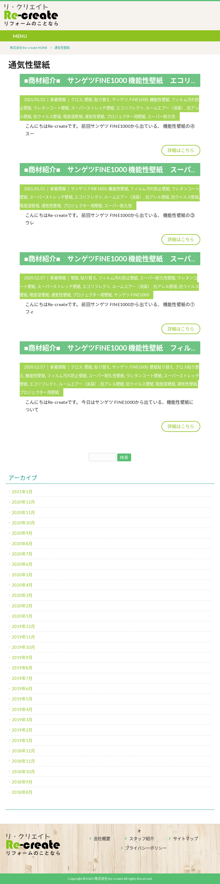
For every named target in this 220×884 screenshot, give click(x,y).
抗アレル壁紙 (157, 197)
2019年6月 (22, 688)
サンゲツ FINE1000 (131, 294)
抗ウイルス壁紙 (47, 116)
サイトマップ (185, 838)
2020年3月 (22, 595)
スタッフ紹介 (141, 838)
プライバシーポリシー (146, 847)
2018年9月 (22, 781)
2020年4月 (22, 584)
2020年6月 (22, 564)
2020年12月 (23, 501)
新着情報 (58, 99)
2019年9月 (22, 657)
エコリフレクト (130, 108)
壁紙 (88, 99)
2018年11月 (23, 760)
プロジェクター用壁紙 (126, 116)
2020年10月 (23, 522)
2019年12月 (23, 626)
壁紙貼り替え (162, 367)
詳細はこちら (181, 150)
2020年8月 (22, 543)
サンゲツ (120, 99)
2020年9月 (22, 532)
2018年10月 (23, 771)
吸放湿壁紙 (73, 116)
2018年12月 (23, 750)
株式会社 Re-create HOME (28, 47)
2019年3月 (22, 719)
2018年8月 (22, 792)
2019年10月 (23, 647)
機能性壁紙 (159, 99)
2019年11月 (23, 636)
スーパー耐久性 (161, 116)
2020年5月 (22, 574)
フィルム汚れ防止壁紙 (150, 188)
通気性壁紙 (94, 116)
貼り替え (102, 99)
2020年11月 (23, 512)
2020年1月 (22, 615)
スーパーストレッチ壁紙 (92, 108)
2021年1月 (22, 491)
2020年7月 (22, 553)
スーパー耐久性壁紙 (158, 278)
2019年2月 (22, 729)
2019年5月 (22, 698)
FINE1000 (139, 99)
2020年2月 (22, 605)
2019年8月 (22, 667)
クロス (77, 99)
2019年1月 (22, 740)
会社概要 (102, 838)
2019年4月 (22, 709)
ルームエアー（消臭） (165, 108)
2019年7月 (22, 678)
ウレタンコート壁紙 (51, 108)
